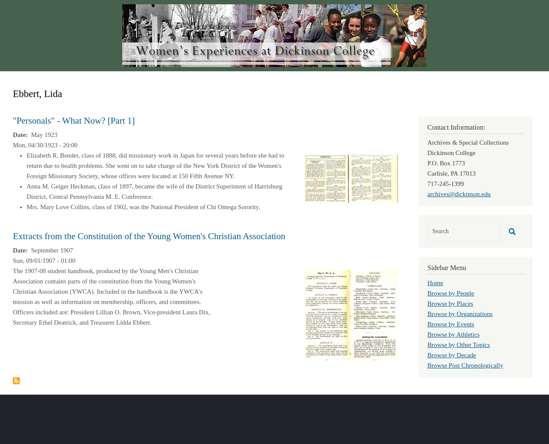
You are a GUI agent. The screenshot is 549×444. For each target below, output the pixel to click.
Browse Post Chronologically (466, 365)
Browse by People (451, 293)
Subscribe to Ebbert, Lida (16, 380)
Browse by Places (451, 303)
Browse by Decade (452, 355)
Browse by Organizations (460, 313)
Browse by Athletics (454, 334)
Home (435, 283)
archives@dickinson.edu (459, 194)
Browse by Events (451, 324)
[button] (351, 177)
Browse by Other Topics (459, 344)
